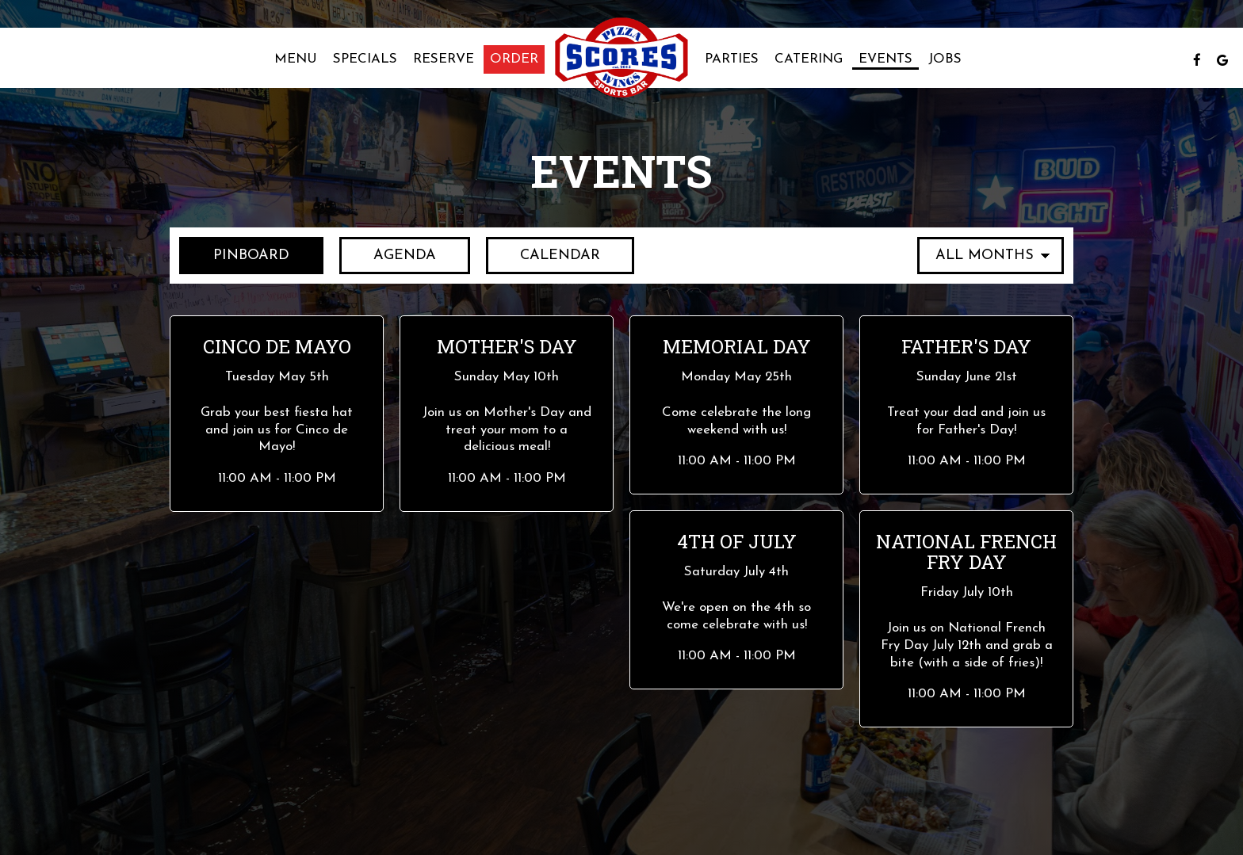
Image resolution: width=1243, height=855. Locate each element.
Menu (295, 59)
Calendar (543, 254)
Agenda (387, 254)
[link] (621, 57)
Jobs (945, 59)
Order (514, 59)
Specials (365, 59)
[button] (277, 413)
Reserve (443, 59)
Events (885, 59)
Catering (808, 59)
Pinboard (234, 254)
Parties (732, 59)
